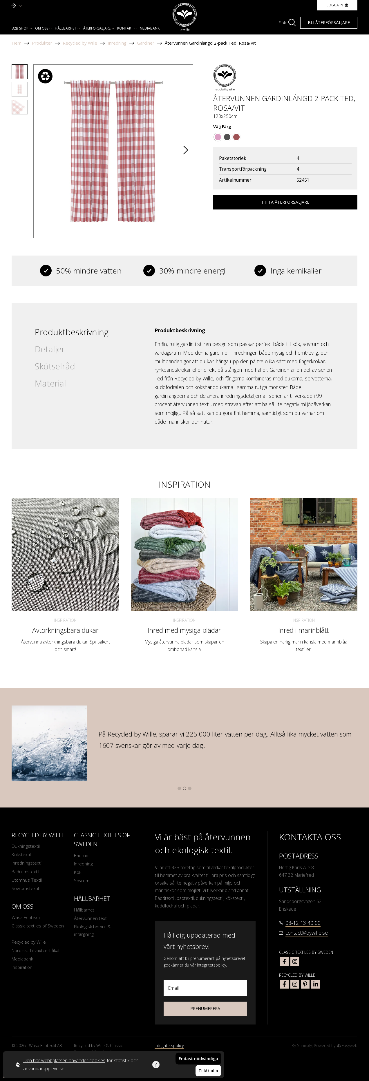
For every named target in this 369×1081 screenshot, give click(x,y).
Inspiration (65, 620)
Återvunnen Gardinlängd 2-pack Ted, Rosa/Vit (210, 43)
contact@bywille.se (306, 932)
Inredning (117, 43)
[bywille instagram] (294, 984)
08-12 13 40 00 (303, 922)
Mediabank (150, 28)
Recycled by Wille (80, 43)
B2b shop (20, 28)
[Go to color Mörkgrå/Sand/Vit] (227, 137)
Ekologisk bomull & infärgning (93, 931)
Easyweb (347, 1045)
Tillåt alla (208, 1070)
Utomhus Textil (27, 880)
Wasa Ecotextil (26, 918)
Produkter (42, 43)
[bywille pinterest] (305, 984)
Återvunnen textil (91, 919)
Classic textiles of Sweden (38, 926)
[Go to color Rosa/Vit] (218, 137)
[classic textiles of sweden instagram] (294, 961)
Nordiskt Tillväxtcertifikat (36, 951)
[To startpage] (184, 17)
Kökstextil (21, 855)
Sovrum (82, 881)
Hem (16, 43)
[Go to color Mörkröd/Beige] (236, 137)
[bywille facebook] (284, 984)
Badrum (82, 855)
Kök (78, 872)
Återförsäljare (97, 28)
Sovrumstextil (25, 889)
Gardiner (145, 43)
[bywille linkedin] (315, 984)
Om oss (41, 28)
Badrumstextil (25, 872)
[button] (185, 151)
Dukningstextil (26, 846)
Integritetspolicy (169, 1045)
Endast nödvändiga (198, 1059)
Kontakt (125, 28)
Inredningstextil (27, 863)
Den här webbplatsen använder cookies (64, 1061)
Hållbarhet (65, 28)
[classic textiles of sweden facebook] (284, 961)
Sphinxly (304, 1045)
